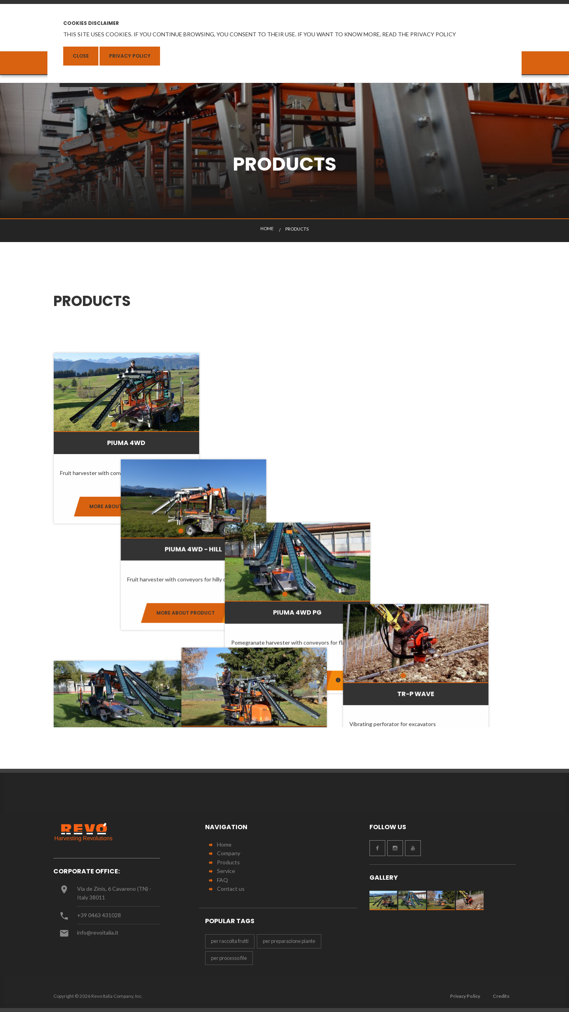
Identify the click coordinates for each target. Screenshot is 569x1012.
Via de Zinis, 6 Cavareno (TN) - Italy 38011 (114, 893)
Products (228, 862)
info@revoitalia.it (98, 932)
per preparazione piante (289, 941)
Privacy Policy (130, 56)
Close (81, 56)
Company (228, 853)
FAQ (222, 880)
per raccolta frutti (230, 941)
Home (224, 844)
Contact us (231, 888)
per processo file (229, 958)
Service (226, 870)
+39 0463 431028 (99, 915)
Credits (501, 996)
